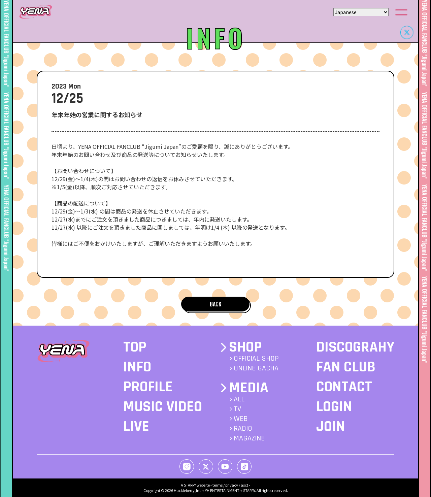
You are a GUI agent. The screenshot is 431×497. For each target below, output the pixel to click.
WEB (241, 419)
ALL (239, 399)
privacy (231, 485)
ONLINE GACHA (256, 368)
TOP (134, 347)
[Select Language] (361, 12)
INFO (137, 367)
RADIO (243, 428)
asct (244, 485)
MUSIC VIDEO (162, 407)
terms (217, 485)
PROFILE (148, 387)
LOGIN (334, 407)
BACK (215, 304)
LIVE (136, 426)
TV (237, 409)
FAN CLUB (345, 367)
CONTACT (344, 387)
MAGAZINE (249, 438)
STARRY (190, 485)
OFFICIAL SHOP (256, 358)
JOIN (330, 426)
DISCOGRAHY (355, 347)
